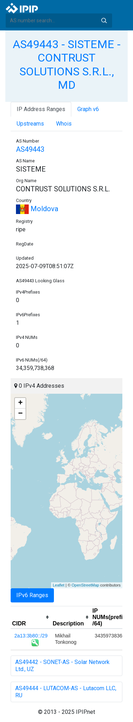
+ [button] (20, 403)
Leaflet (59, 585)
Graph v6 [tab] (88, 109)
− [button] (20, 414)
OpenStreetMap (85, 585)
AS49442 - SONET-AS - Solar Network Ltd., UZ (62, 665)
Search (104, 20)
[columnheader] (31, 617)
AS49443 (30, 149)
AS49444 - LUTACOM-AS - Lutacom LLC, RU (65, 692)
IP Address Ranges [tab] (41, 109)
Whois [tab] (64, 123)
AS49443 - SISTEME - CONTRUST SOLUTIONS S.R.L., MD (67, 64)
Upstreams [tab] (30, 123)
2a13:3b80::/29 (31, 636)
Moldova (37, 208)
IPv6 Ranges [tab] (32, 595)
